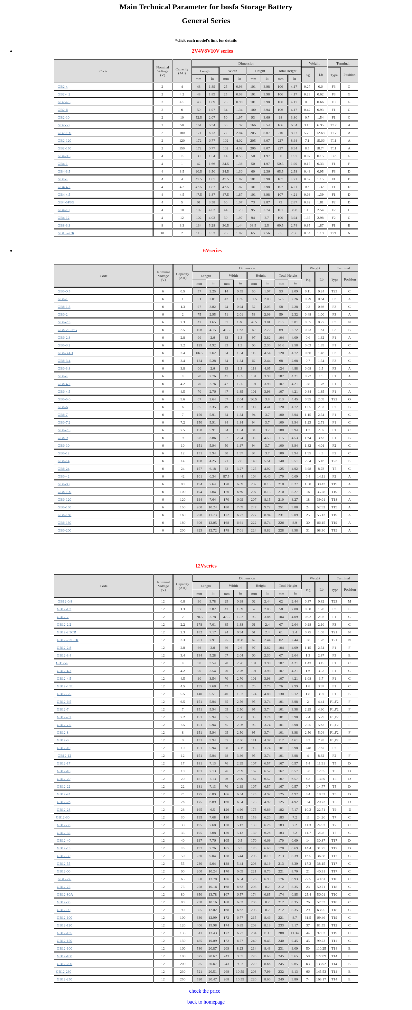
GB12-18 (63, 771)
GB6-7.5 (64, 430)
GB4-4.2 (64, 187)
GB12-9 (63, 740)
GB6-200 (64, 530)
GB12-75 (63, 887)
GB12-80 (63, 902)
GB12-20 (63, 779)
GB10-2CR (66, 233)
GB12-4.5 (64, 678)
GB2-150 (64, 148)
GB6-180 (64, 522)
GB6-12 (64, 453)
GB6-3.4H (65, 353)
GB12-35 (63, 833)
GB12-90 (63, 910)
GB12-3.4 (64, 655)
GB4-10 (64, 210)
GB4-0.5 (64, 156)
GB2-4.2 (64, 94)
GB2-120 (64, 140)
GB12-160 (64, 948)
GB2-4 (63, 86)
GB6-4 (63, 376)
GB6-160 (64, 515)
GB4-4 (63, 179)
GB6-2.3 (64, 322)
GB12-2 (63, 617)
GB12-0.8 (65, 601)
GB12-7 (63, 709)
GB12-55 (63, 863)
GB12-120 (64, 925)
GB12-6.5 (64, 701)
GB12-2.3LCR (68, 640)
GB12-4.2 (64, 671)
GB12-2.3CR (66, 632)
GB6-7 (63, 414)
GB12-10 (63, 748)
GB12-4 (62, 663)
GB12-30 (63, 817)
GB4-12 (64, 217)
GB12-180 (64, 956)
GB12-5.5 (64, 694)
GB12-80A (65, 894)
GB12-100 (64, 917)
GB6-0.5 (64, 291)
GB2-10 (64, 117)
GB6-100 (64, 492)
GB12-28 (63, 809)
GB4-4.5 (64, 194)
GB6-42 (64, 476)
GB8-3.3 (64, 225)
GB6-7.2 (64, 422)
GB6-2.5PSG (67, 330)
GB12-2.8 (64, 647)
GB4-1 (63, 163)
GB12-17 (63, 763)
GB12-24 (63, 794)
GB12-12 (64, 755)
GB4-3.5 (64, 171)
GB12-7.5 (64, 725)
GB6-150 (64, 507)
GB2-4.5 (64, 102)
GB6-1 (63, 299)
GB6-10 (64, 445)
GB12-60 (63, 871)
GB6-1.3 (64, 306)
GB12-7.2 (64, 717)
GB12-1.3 (64, 609)
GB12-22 (63, 786)
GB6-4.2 (64, 384)
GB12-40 (63, 840)
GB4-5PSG (66, 202)
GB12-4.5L (65, 686)
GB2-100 (64, 133)
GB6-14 (64, 461)
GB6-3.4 (64, 360)
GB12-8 (63, 732)
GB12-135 (64, 933)
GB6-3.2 (64, 345)
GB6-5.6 (64, 399)
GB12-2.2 (64, 624)
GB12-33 (63, 825)
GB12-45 (63, 848)
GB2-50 (64, 125)
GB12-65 (64, 879)
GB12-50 (63, 856)
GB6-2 (63, 314)
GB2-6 (63, 110)
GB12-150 (64, 941)
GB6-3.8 (64, 368)
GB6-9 (63, 438)
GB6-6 (63, 407)
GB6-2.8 (64, 337)
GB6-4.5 (64, 391)
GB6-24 (64, 468)
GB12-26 (63, 802)
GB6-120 (64, 499)
